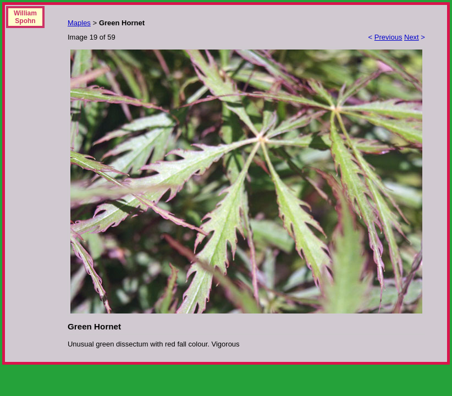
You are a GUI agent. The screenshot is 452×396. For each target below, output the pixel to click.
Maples (79, 23)
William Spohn (25, 17)
